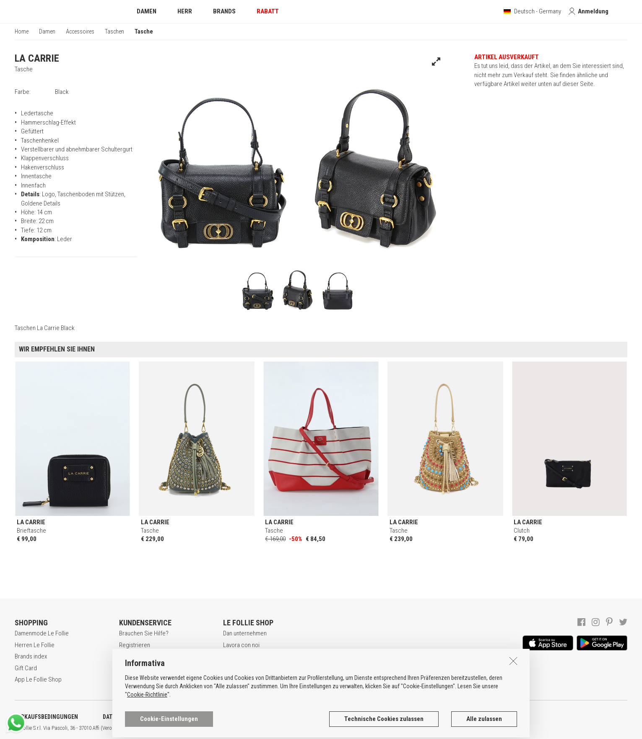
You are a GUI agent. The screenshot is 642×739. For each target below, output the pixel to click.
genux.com (269, 728)
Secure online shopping (149, 656)
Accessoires (80, 31)
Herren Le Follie (35, 645)
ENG (297, 728)
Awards (232, 656)
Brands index (31, 656)
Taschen (114, 31)
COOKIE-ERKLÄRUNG (222, 716)
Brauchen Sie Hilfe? (144, 633)
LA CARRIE (37, 58)
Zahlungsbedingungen (147, 668)
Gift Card (26, 668)
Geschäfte (236, 668)
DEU (308, 728)
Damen (47, 31)
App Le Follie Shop (38, 679)
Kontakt (232, 679)
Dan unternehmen (245, 633)
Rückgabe (132, 679)
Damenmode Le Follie (42, 633)
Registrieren (134, 645)
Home (22, 31)
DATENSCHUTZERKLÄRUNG (137, 716)
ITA (287, 728)
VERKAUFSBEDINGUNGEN (46, 716)
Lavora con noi (241, 645)
